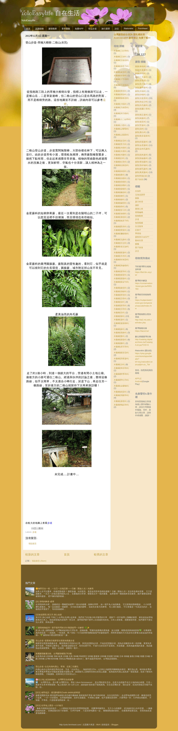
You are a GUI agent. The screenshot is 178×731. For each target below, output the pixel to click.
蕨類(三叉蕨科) (141, 77)
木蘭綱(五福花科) (121, 60)
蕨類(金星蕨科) (141, 145)
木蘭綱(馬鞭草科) (121, 395)
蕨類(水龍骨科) (141, 98)
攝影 (137, 205)
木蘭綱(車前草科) (121, 368)
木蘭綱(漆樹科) (120, 217)
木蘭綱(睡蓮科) (120, 252)
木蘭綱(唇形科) (120, 91)
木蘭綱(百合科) (120, 243)
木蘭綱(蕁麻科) (120, 332)
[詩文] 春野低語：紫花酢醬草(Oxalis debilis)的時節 (58, 692)
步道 (49, 523)
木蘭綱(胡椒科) (120, 291)
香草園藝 (66, 29)
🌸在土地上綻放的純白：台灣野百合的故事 (55, 679)
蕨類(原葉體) (140, 80)
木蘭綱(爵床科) (120, 226)
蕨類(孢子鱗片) (141, 84)
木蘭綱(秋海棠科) (121, 259)
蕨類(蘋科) (139, 129)
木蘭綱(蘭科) (119, 343)
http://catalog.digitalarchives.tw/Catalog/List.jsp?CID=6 (144, 342)
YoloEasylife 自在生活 (50, 13)
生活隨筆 (139, 226)
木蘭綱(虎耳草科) (121, 347)
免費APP (79, 29)
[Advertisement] (134, 438)
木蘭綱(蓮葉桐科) (121, 323)
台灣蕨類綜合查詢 (123, 34)
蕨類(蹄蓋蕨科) (141, 142)
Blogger (114, 724)
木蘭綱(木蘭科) (120, 155)
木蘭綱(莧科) (119, 312)
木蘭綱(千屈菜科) (121, 85)
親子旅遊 (139, 179)
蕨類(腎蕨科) (140, 125)
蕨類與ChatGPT (142, 237)
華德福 (138, 233)
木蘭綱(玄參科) (120, 239)
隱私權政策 (139, 34)
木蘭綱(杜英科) (120, 162)
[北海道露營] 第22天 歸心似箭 (49, 614)
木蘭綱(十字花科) (121, 79)
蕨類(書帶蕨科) (141, 87)
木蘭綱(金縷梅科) (121, 386)
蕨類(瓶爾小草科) (142, 109)
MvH (98, 724)
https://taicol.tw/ (142, 331)
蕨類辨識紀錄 (141, 176)
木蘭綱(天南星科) (121, 107)
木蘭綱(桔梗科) (120, 178)
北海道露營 (140, 195)
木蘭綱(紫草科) (120, 271)
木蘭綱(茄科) (119, 302)
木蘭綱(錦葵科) (120, 392)
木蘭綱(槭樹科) (120, 203)
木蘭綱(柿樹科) (120, 171)
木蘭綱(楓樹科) (120, 192)
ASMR (138, 191)
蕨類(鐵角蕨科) (141, 155)
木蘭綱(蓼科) (119, 329)
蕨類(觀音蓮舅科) (142, 136)
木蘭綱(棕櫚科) (120, 185)
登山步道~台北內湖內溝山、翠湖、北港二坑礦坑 (57, 666)
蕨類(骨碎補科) (141, 165)
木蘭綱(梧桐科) (120, 182)
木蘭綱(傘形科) (120, 72)
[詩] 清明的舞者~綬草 (45, 601)
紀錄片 (138, 230)
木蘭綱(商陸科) (120, 94)
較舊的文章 (101, 554)
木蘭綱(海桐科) (120, 213)
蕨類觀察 (52, 29)
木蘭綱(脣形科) (120, 295)
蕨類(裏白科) (140, 132)
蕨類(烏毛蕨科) (141, 105)
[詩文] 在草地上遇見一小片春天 (49, 705)
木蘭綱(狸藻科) (120, 230)
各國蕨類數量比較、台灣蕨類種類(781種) (54, 653)
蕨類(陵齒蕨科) (141, 158)
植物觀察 (139, 216)
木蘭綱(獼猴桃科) (121, 233)
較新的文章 (32, 554)
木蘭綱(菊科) (119, 316)
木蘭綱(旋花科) (120, 141)
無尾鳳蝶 (139, 223)
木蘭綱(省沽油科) (121, 246)
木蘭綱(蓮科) (119, 319)
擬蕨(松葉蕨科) (141, 70)
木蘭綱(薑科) (119, 336)
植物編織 (139, 212)
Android (138, 381)
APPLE (138, 378)
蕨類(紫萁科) (140, 122)
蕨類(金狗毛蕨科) (142, 149)
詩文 (117, 29)
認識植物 (39, 29)
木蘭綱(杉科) (119, 158)
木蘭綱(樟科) (119, 206)
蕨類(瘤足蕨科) (141, 115)
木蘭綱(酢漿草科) (121, 374)
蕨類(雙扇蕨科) (141, 162)
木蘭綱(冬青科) (120, 75)
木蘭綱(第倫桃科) (121, 265)
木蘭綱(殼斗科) (120, 210)
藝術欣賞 (139, 240)
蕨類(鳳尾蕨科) (141, 172)
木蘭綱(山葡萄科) (121, 129)
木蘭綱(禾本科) (120, 256)
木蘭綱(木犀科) (120, 151)
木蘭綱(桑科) (119, 175)
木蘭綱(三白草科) (121, 51)
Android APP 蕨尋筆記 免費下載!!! (132, 38)
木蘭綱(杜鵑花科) (121, 165)
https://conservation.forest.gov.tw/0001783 (143, 286)
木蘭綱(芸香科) (120, 298)
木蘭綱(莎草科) (120, 309)
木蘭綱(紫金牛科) (121, 282)
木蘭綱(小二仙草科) (122, 119)
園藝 (137, 198)
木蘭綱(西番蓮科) (121, 358)
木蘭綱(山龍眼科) (121, 135)
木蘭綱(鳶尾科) (120, 401)
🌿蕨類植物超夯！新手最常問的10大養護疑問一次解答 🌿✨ (62, 627)
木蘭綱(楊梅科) (120, 189)
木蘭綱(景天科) (120, 144)
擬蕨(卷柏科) (140, 66)
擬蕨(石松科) (140, 73)
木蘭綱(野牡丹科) (121, 380)
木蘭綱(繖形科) (120, 288)
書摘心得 (139, 209)
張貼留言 (32, 543)
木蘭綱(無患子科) (121, 220)
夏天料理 (139, 202)
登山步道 (92, 29)
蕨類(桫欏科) (140, 94)
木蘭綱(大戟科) (120, 104)
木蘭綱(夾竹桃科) (121, 113)
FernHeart (143, 28)
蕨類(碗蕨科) (140, 118)
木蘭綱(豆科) (119, 364)
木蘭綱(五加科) (120, 56)
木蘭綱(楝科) (119, 196)
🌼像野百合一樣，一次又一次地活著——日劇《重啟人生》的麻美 (64, 588)
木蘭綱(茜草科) (120, 305)
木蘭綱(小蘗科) (120, 125)
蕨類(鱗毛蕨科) (141, 169)
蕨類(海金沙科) (141, 102)
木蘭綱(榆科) (119, 199)
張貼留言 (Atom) (39, 561)
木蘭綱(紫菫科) (120, 275)
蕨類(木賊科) (140, 91)
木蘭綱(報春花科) (121, 98)
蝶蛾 (137, 244)
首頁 (28, 29)
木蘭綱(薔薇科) (120, 339)
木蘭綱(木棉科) (120, 148)
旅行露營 (105, 29)
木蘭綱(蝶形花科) (121, 352)
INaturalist (128, 28)
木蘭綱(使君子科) (121, 66)
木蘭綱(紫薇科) (120, 278)
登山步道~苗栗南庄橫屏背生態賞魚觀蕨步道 (55, 640)
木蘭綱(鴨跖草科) (121, 405)
